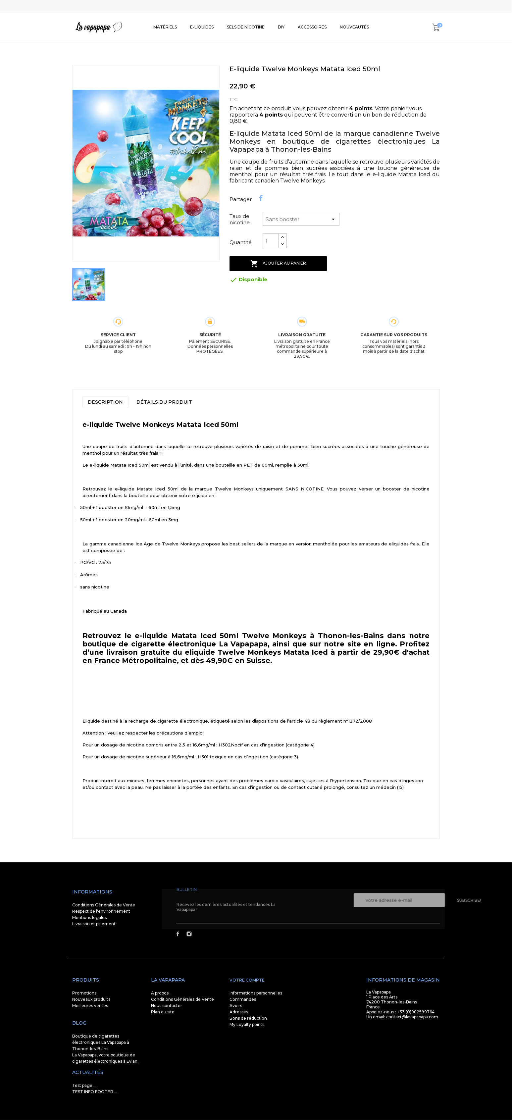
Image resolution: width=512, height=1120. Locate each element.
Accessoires (312, 27)
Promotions (84, 993)
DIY (281, 27)
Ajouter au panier (278, 264)
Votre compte (247, 980)
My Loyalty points (247, 1024)
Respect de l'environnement (101, 911)
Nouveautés (354, 27)
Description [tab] (105, 402)
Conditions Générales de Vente (103, 904)
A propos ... (162, 993)
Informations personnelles (256, 993)
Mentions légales (89, 917)
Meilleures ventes (90, 1005)
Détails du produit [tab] (164, 402)
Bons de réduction (248, 1018)
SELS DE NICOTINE (246, 27)
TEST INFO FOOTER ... (94, 1091)
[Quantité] (271, 240)
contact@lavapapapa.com (412, 1016)
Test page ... (84, 1085)
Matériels (165, 27)
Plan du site (163, 1011)
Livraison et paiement (94, 923)
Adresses (239, 1011)
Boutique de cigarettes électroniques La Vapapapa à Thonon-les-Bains (100, 1042)
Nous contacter (166, 1005)
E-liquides (202, 27)
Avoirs (236, 1005)
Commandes (243, 999)
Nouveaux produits (91, 999)
